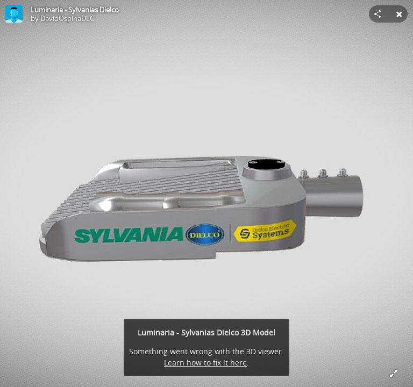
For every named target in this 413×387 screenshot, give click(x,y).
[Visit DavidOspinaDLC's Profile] (14, 14)
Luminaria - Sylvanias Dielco (75, 10)
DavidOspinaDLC (67, 18)
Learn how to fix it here (205, 362)
